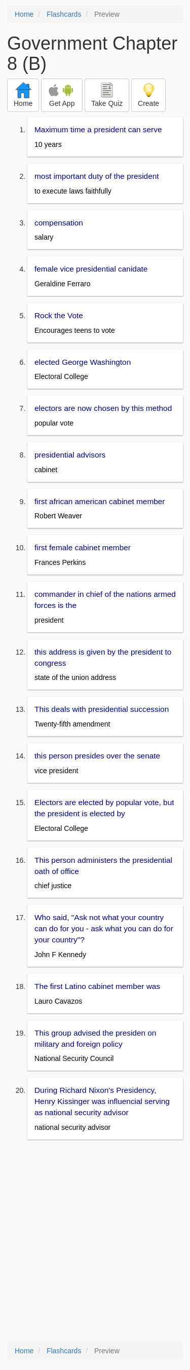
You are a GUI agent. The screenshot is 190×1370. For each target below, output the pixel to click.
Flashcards (64, 14)
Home (24, 14)
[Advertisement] (95, 1242)
